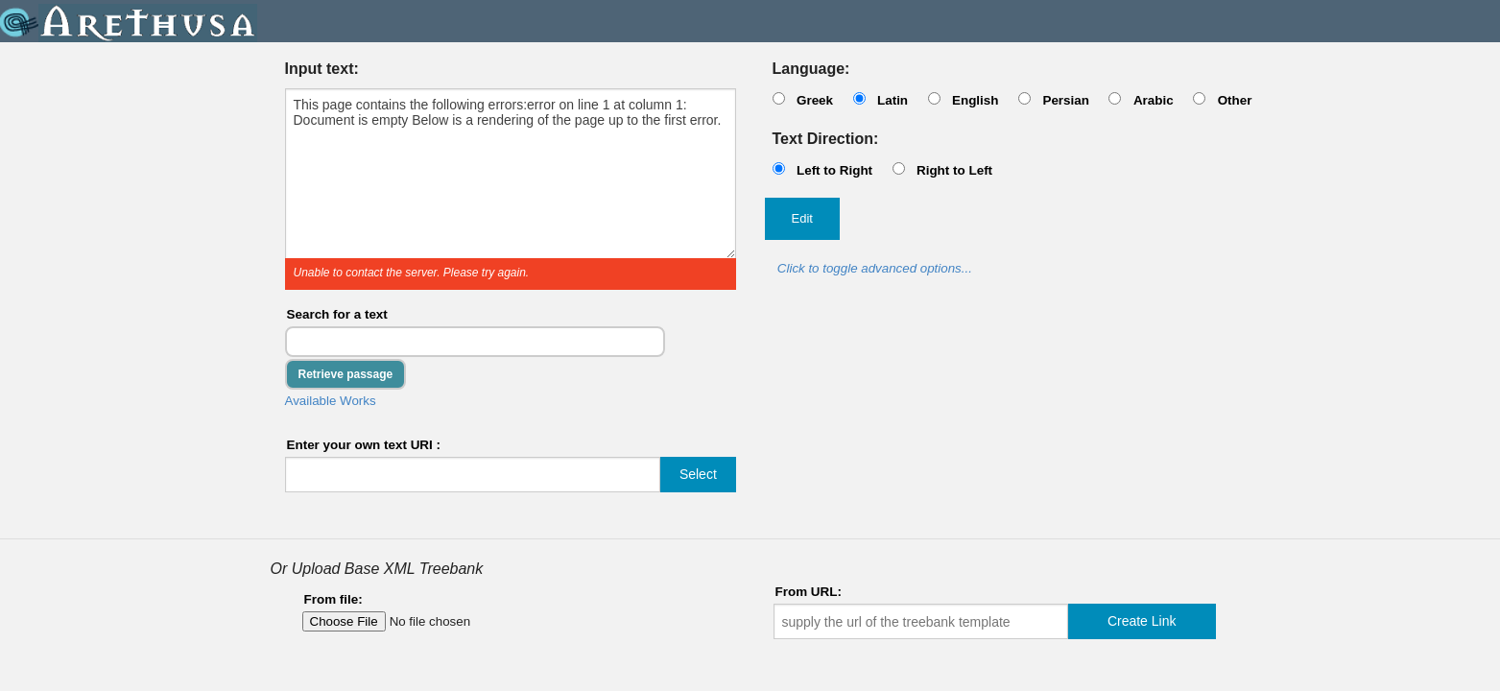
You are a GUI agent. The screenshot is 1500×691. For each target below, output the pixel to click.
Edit (802, 218)
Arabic (1153, 100)
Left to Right (834, 170)
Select (698, 474)
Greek (815, 100)
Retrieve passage (345, 374)
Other (1235, 100)
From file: (333, 599)
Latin (892, 100)
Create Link (1142, 621)
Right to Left (954, 170)
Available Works (330, 400)
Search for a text (337, 314)
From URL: (808, 591)
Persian (1065, 100)
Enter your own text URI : (364, 445)
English (975, 100)
